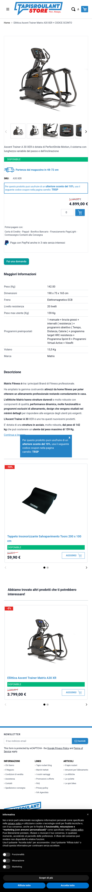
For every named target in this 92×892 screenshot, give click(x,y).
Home (7, 22)
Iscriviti (80, 741)
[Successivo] (86, 132)
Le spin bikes (69, 783)
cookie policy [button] (76, 829)
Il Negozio (9, 770)
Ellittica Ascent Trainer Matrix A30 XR (31, 678)
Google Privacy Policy (58, 748)
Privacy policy (41, 788)
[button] (87, 814)
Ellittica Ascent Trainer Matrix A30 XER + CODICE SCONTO (43, 22)
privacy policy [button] (15, 823)
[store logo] (38, 8)
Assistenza (9, 779)
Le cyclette (68, 779)
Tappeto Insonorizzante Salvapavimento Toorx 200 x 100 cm (44, 539)
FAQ (37, 783)
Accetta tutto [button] (68, 885)
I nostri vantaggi (42, 774)
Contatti (8, 783)
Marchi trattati (41, 770)
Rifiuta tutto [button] (24, 885)
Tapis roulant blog (43, 765)
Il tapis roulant (70, 765)
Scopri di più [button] (46, 878)
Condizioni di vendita (13, 774)
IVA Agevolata (41, 792)
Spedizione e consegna (14, 788)
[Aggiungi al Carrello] (73, 555)
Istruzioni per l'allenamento (75, 770)
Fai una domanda (16, 261)
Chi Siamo (9, 765)
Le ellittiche (69, 774)
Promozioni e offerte (44, 779)
